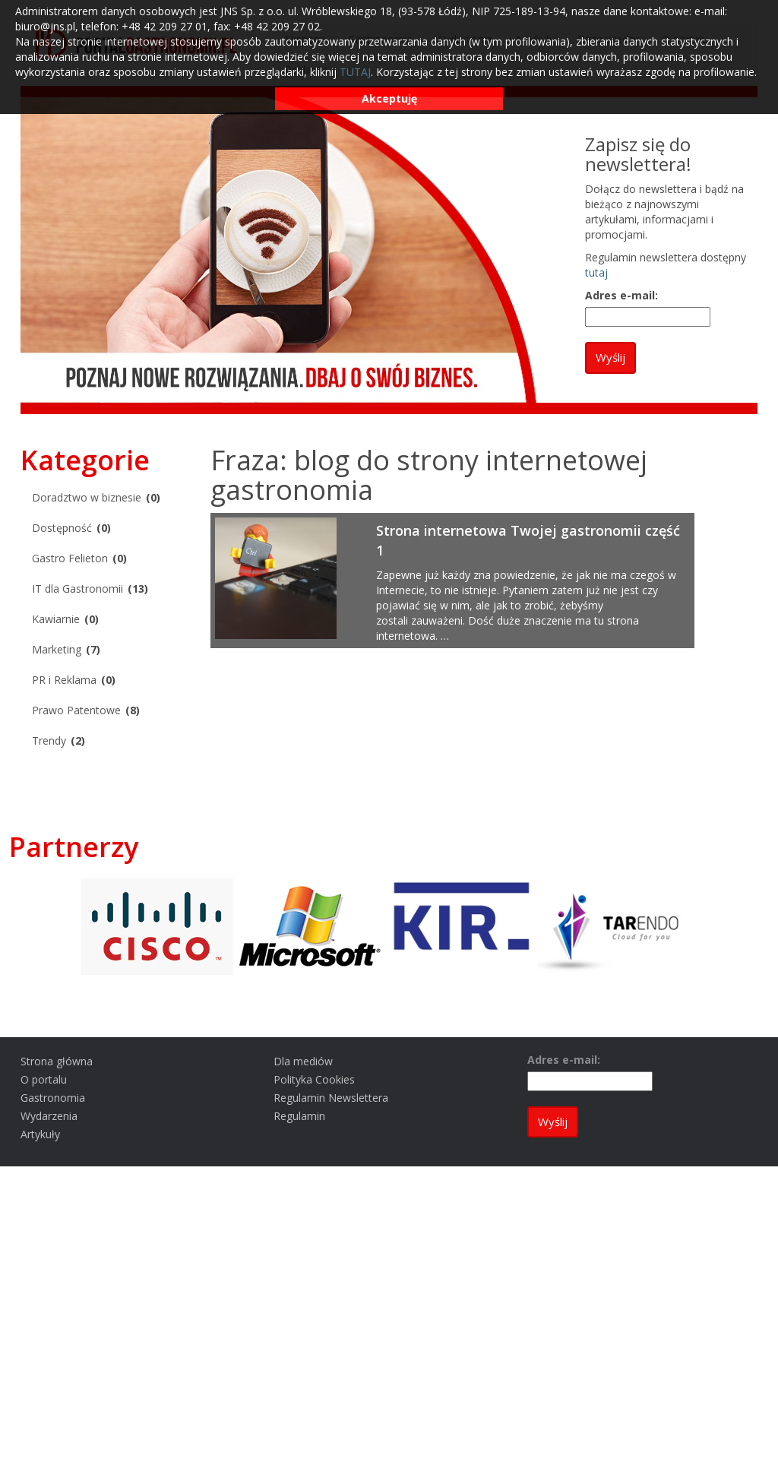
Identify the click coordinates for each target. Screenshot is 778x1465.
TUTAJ (355, 72)
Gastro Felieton (70, 558)
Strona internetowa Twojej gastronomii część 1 (528, 540)
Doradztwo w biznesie (86, 497)
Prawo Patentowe (76, 710)
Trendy (49, 740)
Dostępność (62, 528)
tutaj (596, 272)
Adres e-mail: (621, 295)
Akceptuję (389, 98)
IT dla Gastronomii (77, 588)
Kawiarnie (56, 619)
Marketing (56, 649)
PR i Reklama (64, 679)
